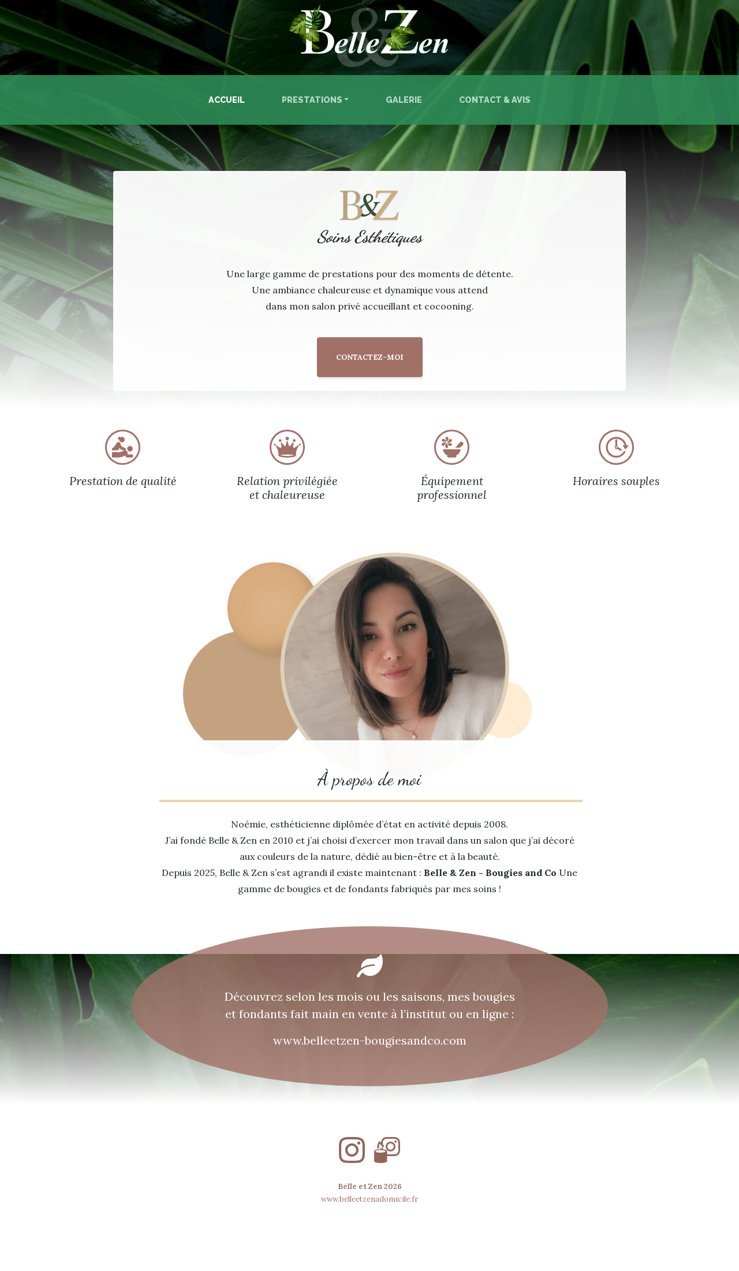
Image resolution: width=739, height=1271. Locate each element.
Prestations (312, 100)
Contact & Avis (495, 100)
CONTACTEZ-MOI (370, 357)
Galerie (404, 100)
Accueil (228, 99)
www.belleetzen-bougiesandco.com (369, 1040)
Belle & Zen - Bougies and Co (490, 872)
